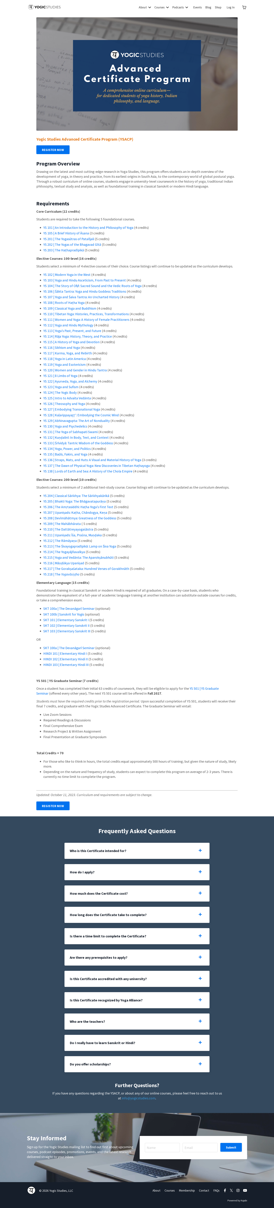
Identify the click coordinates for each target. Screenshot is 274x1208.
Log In (230, 7)
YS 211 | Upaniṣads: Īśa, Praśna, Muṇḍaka (73, 534)
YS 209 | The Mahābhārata (62, 523)
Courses (159, 7)
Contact (203, 1189)
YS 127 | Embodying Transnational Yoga (72, 409)
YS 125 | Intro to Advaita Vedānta (67, 397)
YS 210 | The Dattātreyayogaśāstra (68, 528)
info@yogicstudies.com (139, 1097)
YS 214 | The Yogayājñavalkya (64, 551)
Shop (218, 7)
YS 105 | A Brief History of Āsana (66, 233)
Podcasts (179, 7)
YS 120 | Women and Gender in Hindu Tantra (75, 369)
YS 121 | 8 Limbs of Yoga (61, 375)
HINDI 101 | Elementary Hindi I (66, 652)
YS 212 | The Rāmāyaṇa (60, 539)
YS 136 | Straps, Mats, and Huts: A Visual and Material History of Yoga (93, 459)
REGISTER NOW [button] (53, 150)
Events (197, 7)
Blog (208, 7)
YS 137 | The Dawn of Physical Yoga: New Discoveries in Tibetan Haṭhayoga (97, 464)
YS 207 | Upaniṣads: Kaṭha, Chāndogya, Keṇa (75, 511)
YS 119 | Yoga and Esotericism (64, 364)
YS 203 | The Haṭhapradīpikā (64, 250)
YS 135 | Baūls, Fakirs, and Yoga (65, 453)
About (142, 7)
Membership (186, 1189)
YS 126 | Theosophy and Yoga (64, 403)
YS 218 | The (62, 573)
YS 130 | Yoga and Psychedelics (65, 425)
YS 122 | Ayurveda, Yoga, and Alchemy (71, 381)
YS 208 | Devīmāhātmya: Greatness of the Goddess (80, 517)
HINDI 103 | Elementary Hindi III (67, 663)
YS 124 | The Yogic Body (60, 392)
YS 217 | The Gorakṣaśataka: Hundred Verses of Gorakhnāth (86, 567)
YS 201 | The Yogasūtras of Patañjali (69, 238)
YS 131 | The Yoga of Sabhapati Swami (71, 431)
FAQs (216, 1189)
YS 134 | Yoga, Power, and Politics (67, 448)
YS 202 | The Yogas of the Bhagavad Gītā (72, 244)
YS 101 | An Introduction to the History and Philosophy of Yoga (89, 227)
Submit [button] (231, 1146)
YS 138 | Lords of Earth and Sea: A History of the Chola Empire (88, 470)
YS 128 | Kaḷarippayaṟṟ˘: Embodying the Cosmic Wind (81, 414)
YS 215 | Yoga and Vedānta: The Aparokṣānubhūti (79, 556)
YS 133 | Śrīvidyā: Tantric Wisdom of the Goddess (78, 442)
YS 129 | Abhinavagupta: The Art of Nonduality (77, 420)
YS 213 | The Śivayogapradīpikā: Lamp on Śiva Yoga (80, 545)
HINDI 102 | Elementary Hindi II (66, 658)
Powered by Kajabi (237, 1199)
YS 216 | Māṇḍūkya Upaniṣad (64, 562)
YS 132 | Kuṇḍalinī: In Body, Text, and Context (76, 437)
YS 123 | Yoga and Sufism (61, 386)
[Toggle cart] (244, 7)
